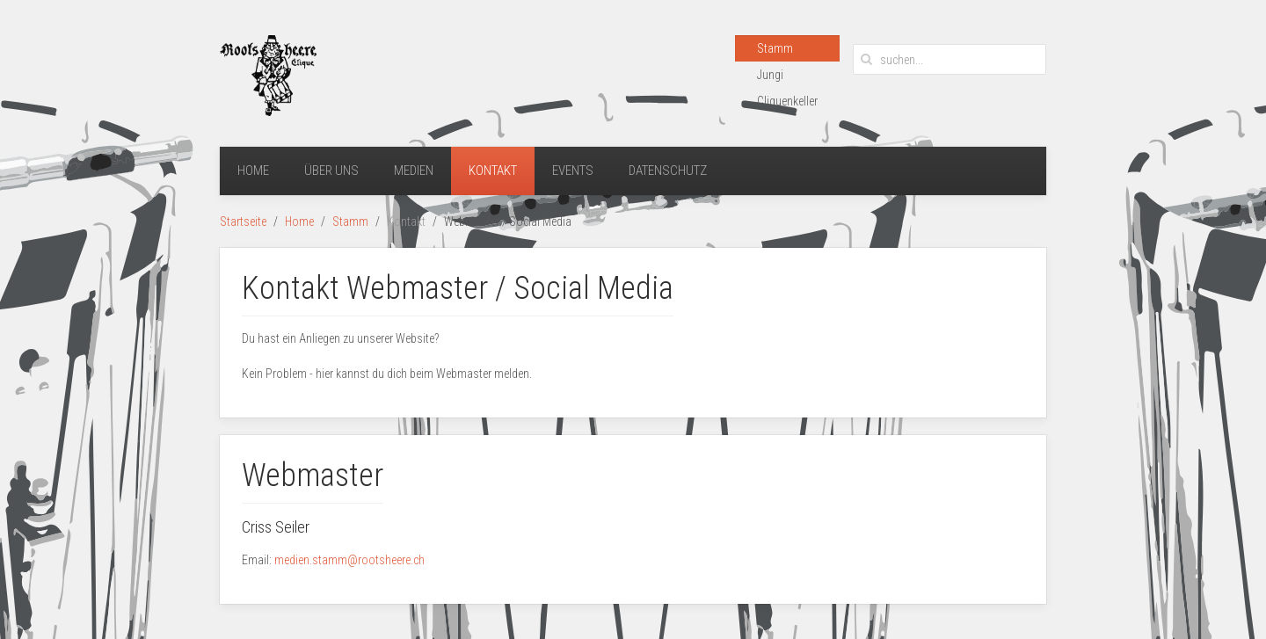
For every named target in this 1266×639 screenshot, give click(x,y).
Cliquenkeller (787, 101)
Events (572, 170)
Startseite (243, 221)
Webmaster (312, 475)
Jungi (770, 75)
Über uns (331, 170)
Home (253, 170)
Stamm (775, 48)
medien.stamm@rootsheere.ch (349, 560)
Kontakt (493, 170)
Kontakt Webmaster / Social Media (457, 288)
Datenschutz (668, 170)
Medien (413, 170)
